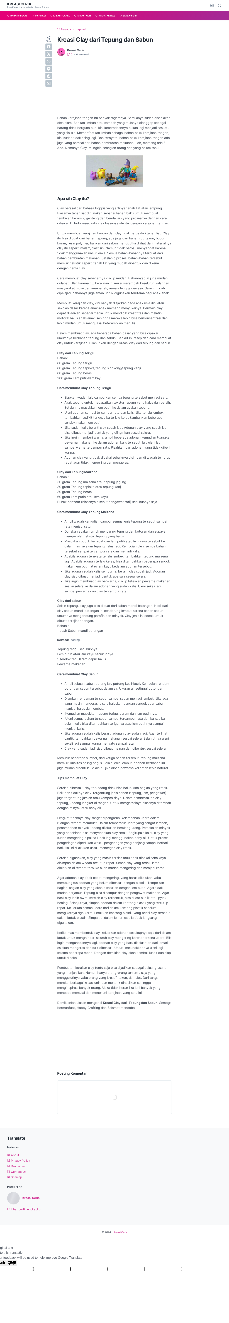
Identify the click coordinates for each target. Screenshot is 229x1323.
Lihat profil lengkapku (23, 1209)
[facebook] (48, 47)
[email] (48, 83)
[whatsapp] (48, 61)
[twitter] (48, 54)
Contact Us (16, 1171)
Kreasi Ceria (19, 4)
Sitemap (14, 1177)
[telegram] (48, 69)
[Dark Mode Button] (212, 5)
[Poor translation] (12, 1263)
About (13, 1155)
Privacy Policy (18, 1160)
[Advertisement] (114, 86)
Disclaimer (16, 1166)
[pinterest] (48, 76)
